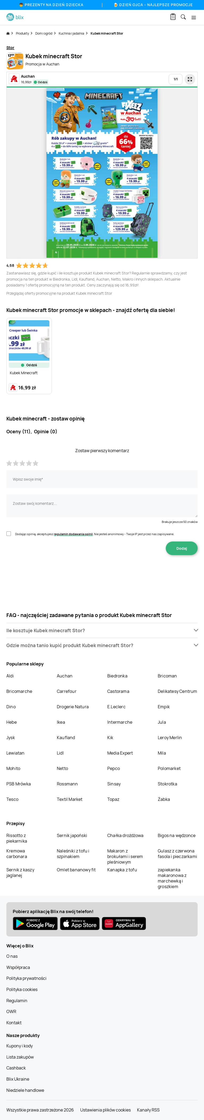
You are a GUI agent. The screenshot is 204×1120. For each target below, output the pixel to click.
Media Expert (120, 753)
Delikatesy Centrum (177, 691)
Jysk (10, 737)
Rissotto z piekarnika (16, 838)
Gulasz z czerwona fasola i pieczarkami (177, 853)
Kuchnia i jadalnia (71, 33)
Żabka (164, 799)
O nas (12, 956)
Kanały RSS (148, 1110)
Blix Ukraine (17, 1079)
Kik (110, 737)
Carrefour (66, 691)
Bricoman (167, 676)
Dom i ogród (43, 33)
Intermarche (119, 722)
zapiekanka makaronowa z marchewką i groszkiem (172, 878)
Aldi (10, 676)
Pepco (113, 768)
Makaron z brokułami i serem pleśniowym (125, 856)
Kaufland (66, 737)
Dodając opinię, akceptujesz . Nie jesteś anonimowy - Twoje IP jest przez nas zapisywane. (94, 534)
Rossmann (67, 784)
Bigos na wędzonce (177, 835)
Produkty (22, 33)
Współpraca (18, 967)
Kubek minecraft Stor (107, 33)
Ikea (61, 722)
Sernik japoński (72, 835)
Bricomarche (19, 691)
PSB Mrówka (18, 784)
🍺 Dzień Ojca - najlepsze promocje (153, 4)
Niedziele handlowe (25, 1090)
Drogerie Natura (73, 707)
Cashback (16, 1068)
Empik (164, 707)
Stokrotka (167, 784)
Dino (11, 707)
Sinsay (114, 784)
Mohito (13, 768)
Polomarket (169, 768)
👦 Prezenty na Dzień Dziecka (51, 4)
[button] (102, 630)
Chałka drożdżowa (125, 835)
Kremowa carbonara (16, 853)
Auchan (65, 676)
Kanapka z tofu (122, 870)
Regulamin (16, 1001)
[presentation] (102, 571)
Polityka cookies (21, 989)
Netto (62, 768)
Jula (162, 722)
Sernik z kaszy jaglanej (20, 872)
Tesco (12, 799)
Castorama (118, 691)
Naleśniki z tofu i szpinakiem (73, 853)
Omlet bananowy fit (76, 870)
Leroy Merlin (170, 737)
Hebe (11, 722)
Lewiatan (15, 753)
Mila (162, 753)
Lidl (60, 753)
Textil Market (70, 799)
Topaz (113, 799)
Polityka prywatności (26, 978)
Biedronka (117, 676)
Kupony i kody (19, 1046)
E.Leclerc (116, 707)
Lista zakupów (20, 1057)
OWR (11, 1011)
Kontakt (14, 1023)
